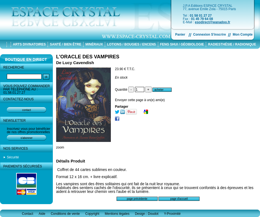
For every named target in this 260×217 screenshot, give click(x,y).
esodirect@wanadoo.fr (212, 22)
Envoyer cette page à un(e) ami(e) (140, 100)
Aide (42, 214)
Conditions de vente (65, 214)
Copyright (92, 214)
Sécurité (13, 157)
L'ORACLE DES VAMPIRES (87, 56)
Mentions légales (117, 214)
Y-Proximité (172, 214)
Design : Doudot (146, 214)
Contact (27, 214)
